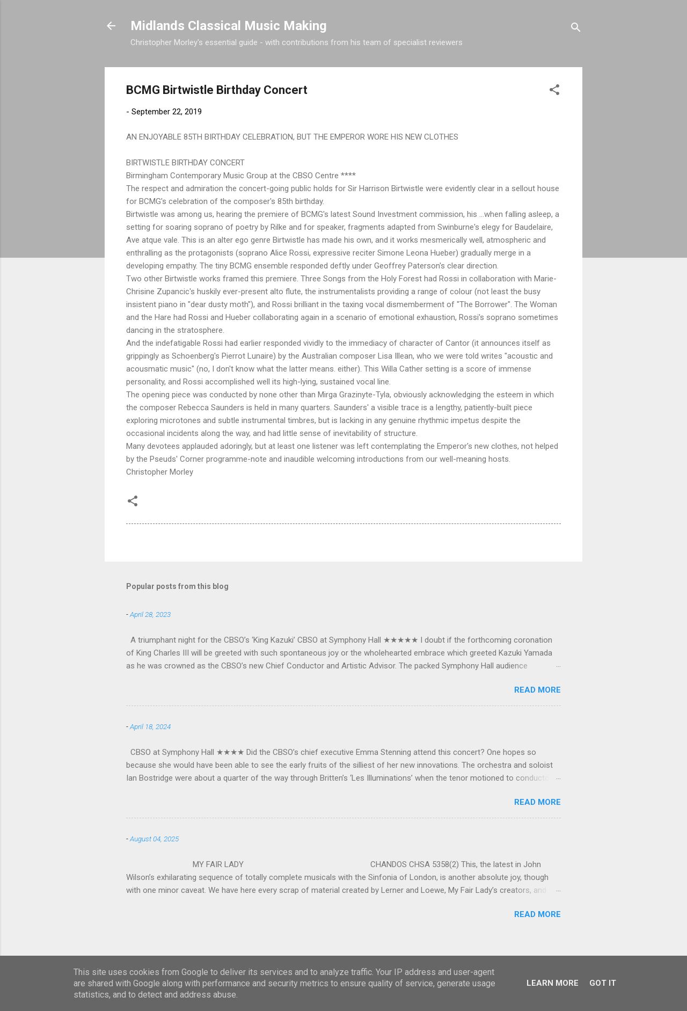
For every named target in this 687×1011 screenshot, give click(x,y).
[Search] (575, 29)
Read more (537, 690)
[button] (554, 91)
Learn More (553, 983)
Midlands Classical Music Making (228, 25)
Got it (602, 983)
